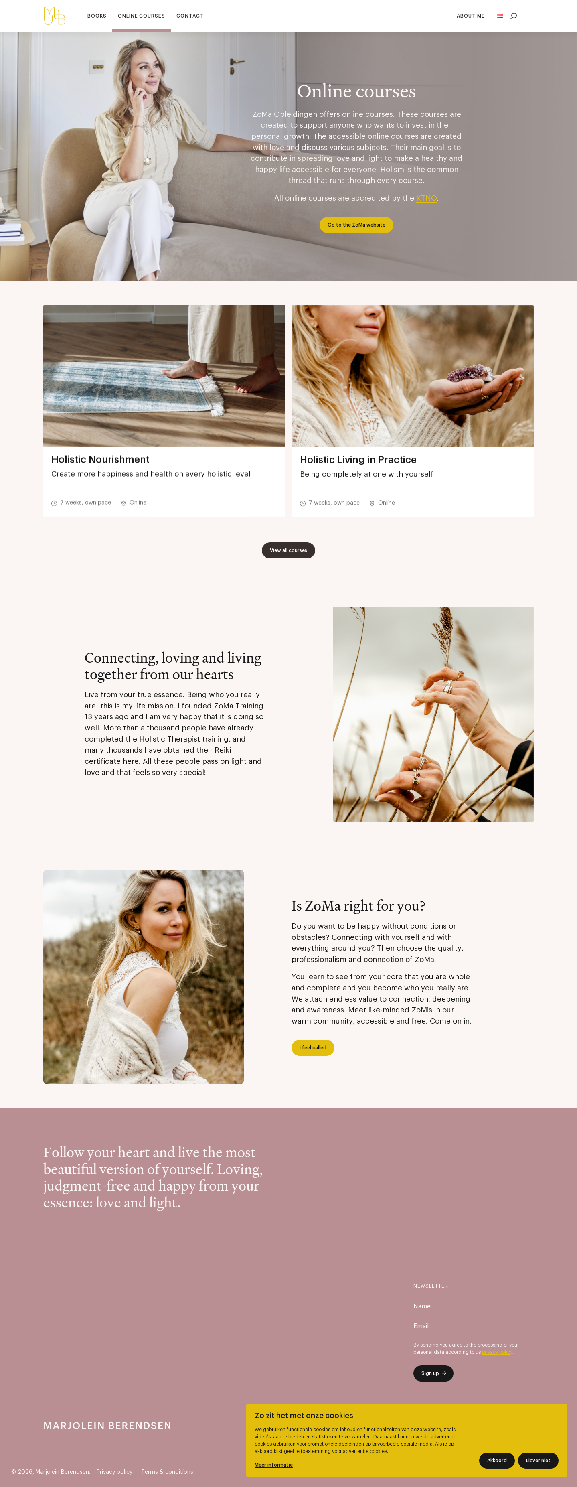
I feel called (313, 1047)
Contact (190, 16)
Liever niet (538, 1460)
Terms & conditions (167, 1472)
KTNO (426, 198)
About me (471, 16)
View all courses (288, 550)
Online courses (141, 16)
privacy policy (497, 1352)
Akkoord (497, 1460)
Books (97, 16)
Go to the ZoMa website (356, 225)
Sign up (430, 1373)
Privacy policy (114, 1472)
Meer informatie (274, 1465)
